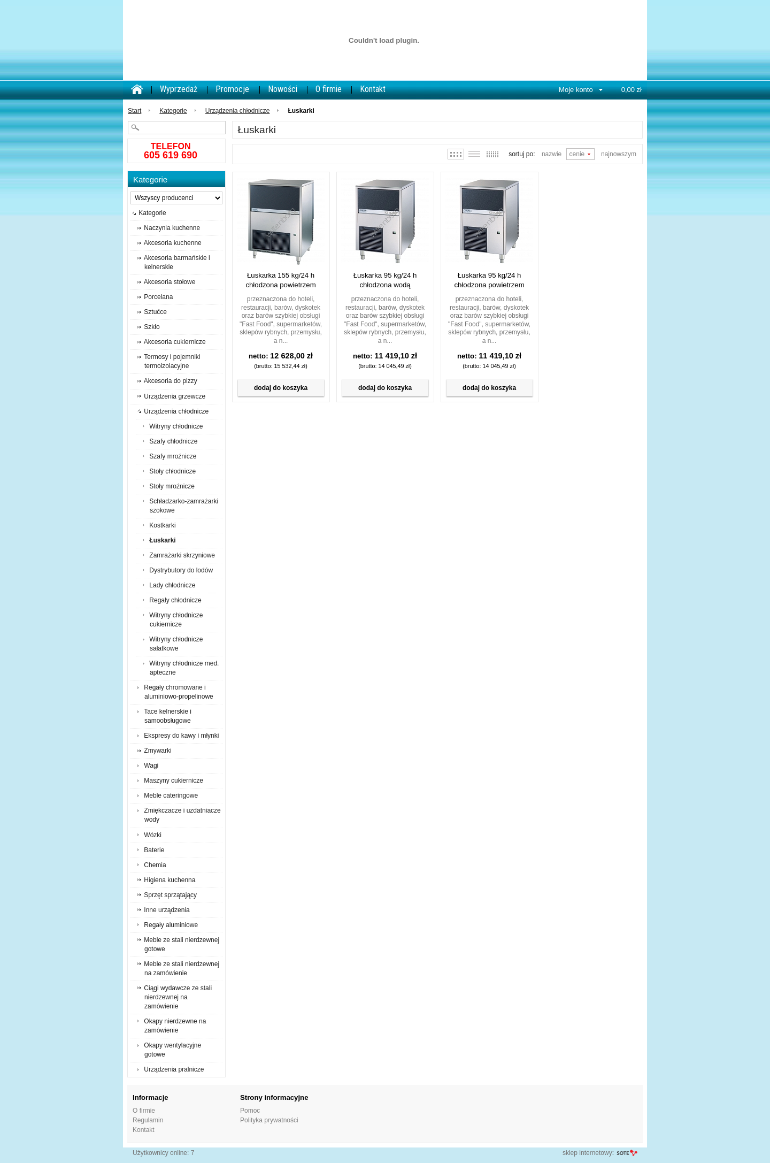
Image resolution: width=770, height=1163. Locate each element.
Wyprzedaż (178, 89)
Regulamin (148, 1120)
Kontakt (373, 89)
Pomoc (250, 1110)
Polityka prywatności (269, 1120)
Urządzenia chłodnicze (237, 110)
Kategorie (173, 110)
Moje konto (576, 90)
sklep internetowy (587, 1153)
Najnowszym (618, 154)
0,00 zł (631, 90)
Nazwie (551, 154)
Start (134, 110)
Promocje (232, 89)
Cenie (577, 154)
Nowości (282, 89)
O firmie (328, 89)
